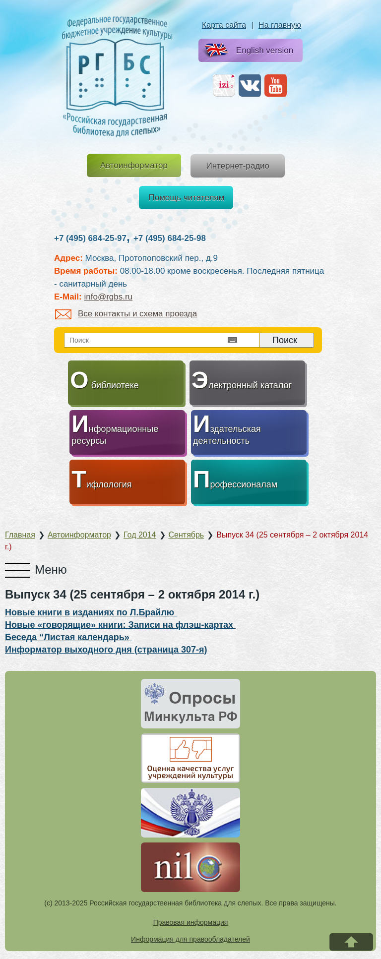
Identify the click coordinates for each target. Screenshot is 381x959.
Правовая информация (190, 922)
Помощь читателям (187, 197)
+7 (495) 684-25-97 (90, 238)
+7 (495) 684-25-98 (169, 238)
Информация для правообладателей (190, 939)
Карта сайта (224, 25)
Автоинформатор (134, 165)
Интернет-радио (237, 166)
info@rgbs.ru (108, 296)
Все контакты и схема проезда (126, 313)
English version (246, 51)
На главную (279, 25)
